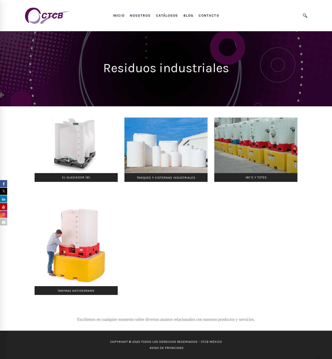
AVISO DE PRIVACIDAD (166, 348)
